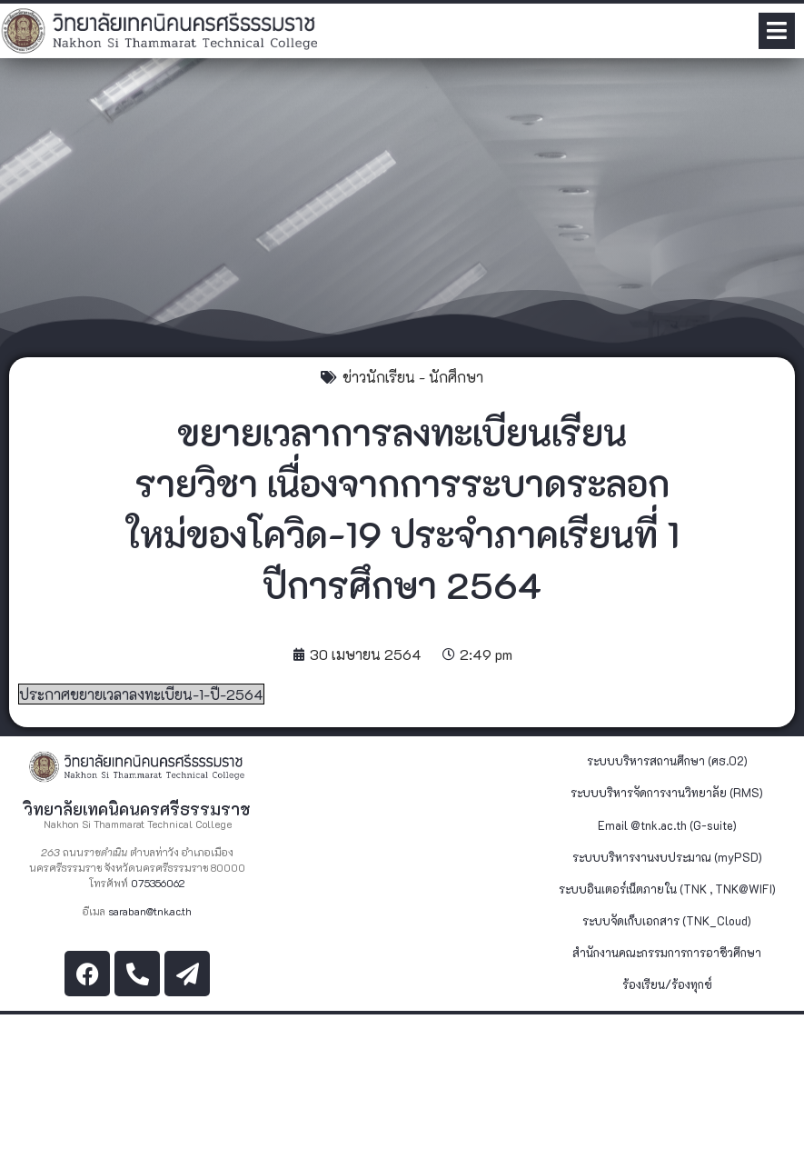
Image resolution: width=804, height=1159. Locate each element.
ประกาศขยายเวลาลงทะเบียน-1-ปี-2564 (141, 694)
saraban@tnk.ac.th (150, 911)
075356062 (158, 883)
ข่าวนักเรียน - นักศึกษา (412, 376)
